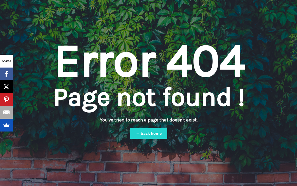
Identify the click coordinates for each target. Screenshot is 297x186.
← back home (149, 133)
